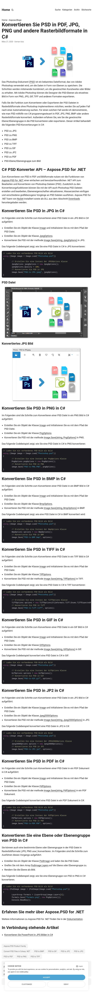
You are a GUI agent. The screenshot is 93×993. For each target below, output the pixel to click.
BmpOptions (45, 503)
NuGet (20, 198)
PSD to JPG (78, 951)
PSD (32, 81)
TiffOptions (45, 574)
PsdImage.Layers (39, 865)
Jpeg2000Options (48, 715)
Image (42, 228)
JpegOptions (45, 236)
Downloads (74, 198)
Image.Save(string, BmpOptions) (60, 508)
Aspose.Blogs (15, 20)
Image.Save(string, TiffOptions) (60, 578)
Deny (66, 984)
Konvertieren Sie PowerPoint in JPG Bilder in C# (28, 934)
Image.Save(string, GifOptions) (59, 649)
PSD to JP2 (65, 951)
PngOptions (45, 433)
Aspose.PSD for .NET (12, 180)
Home (6, 10)
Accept (46, 977)
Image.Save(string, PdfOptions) (60, 790)
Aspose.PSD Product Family (15, 946)
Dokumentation (75, 919)
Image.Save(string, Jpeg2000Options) (63, 720)
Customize (27, 984)
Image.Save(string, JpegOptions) (60, 240)
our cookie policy (22, 972)
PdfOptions (45, 786)
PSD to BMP (39, 951)
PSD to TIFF (35, 957)
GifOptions (44, 645)
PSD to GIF (52, 951)
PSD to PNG (21, 957)
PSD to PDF (8, 957)
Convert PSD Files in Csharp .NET (17, 951)
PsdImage (44, 861)
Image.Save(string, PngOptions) (60, 437)
